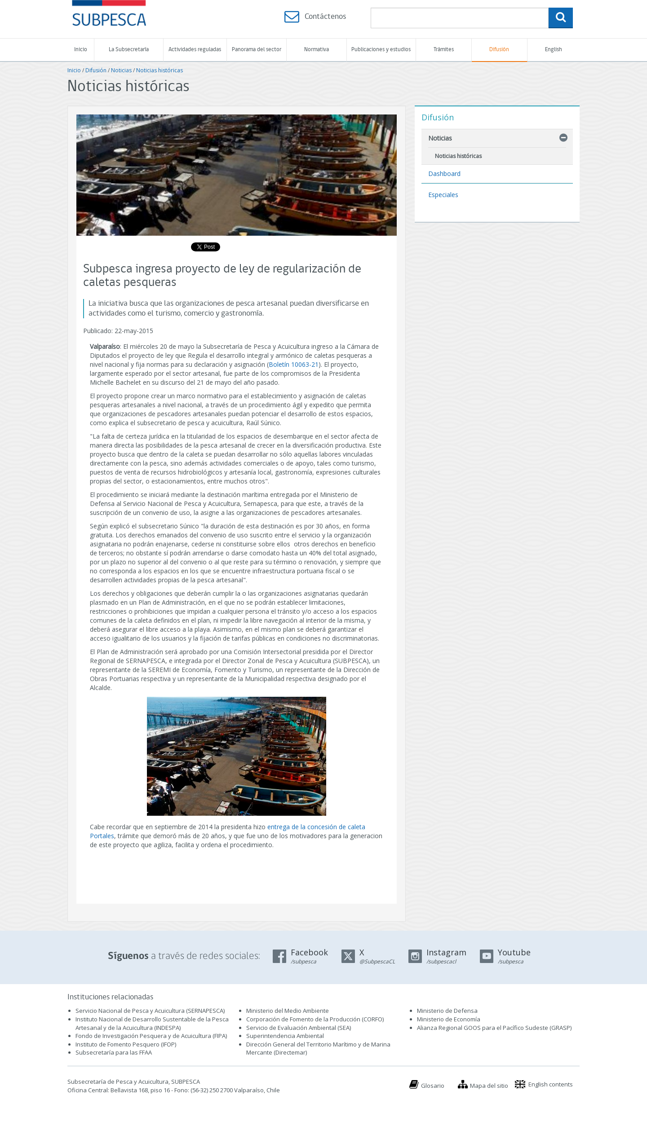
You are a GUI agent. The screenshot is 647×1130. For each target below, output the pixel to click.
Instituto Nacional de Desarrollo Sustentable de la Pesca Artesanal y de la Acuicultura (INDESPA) (152, 1023)
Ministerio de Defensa (447, 1011)
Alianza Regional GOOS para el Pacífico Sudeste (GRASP (493, 1028)
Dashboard (444, 173)
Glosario (432, 1086)
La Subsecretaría (129, 50)
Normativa (316, 50)
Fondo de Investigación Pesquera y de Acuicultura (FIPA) (151, 1036)
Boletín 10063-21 (294, 364)
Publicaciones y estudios (381, 50)
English (553, 50)
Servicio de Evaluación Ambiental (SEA (298, 1028)
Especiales (443, 194)
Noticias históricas (159, 70)
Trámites (444, 50)
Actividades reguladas (194, 50)
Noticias (121, 70)
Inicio (80, 50)
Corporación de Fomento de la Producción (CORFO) (315, 1019)
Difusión (499, 50)
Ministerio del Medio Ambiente (287, 1011)
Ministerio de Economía (448, 1019)
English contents (550, 1084)
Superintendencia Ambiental (285, 1036)
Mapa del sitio (489, 1086)
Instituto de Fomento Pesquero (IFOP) (125, 1044)
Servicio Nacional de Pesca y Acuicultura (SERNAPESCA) (150, 1011)
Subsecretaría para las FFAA (113, 1052)
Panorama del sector (256, 50)
